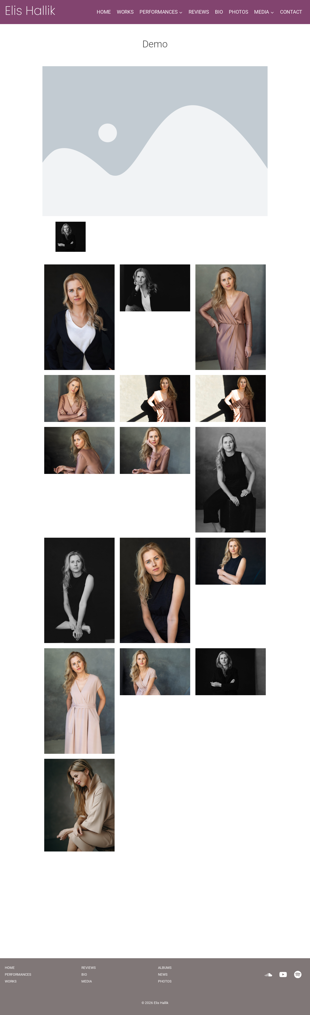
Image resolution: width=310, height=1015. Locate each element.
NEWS (162, 974)
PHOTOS (238, 12)
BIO (219, 12)
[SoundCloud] (268, 974)
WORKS (125, 12)
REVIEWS (199, 12)
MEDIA (86, 981)
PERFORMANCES (18, 974)
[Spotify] (297, 974)
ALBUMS (164, 968)
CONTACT (291, 12)
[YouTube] (283, 974)
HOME (104, 12)
